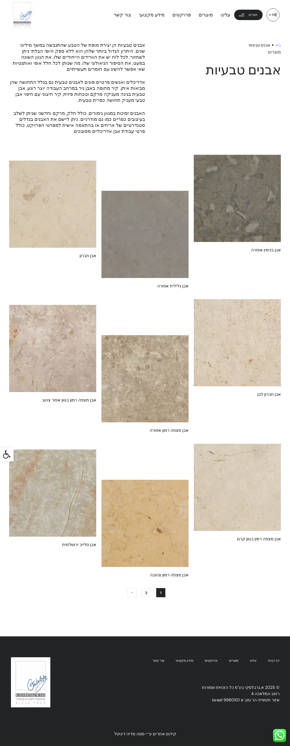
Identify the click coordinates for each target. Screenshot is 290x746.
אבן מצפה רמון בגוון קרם (259, 539)
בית (278, 45)
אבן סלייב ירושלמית (79, 544)
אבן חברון (88, 255)
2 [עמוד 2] (146, 592)
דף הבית (274, 661)
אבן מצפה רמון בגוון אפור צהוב (69, 400)
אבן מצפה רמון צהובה (169, 575)
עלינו (225, 15)
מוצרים (206, 15)
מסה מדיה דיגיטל (129, 734)
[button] (7, 454)
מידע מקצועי (152, 15)
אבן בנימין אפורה (266, 250)
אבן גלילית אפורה (173, 286)
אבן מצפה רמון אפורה (169, 430)
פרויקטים (181, 15)
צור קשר (122, 15)
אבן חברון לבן (269, 394)
